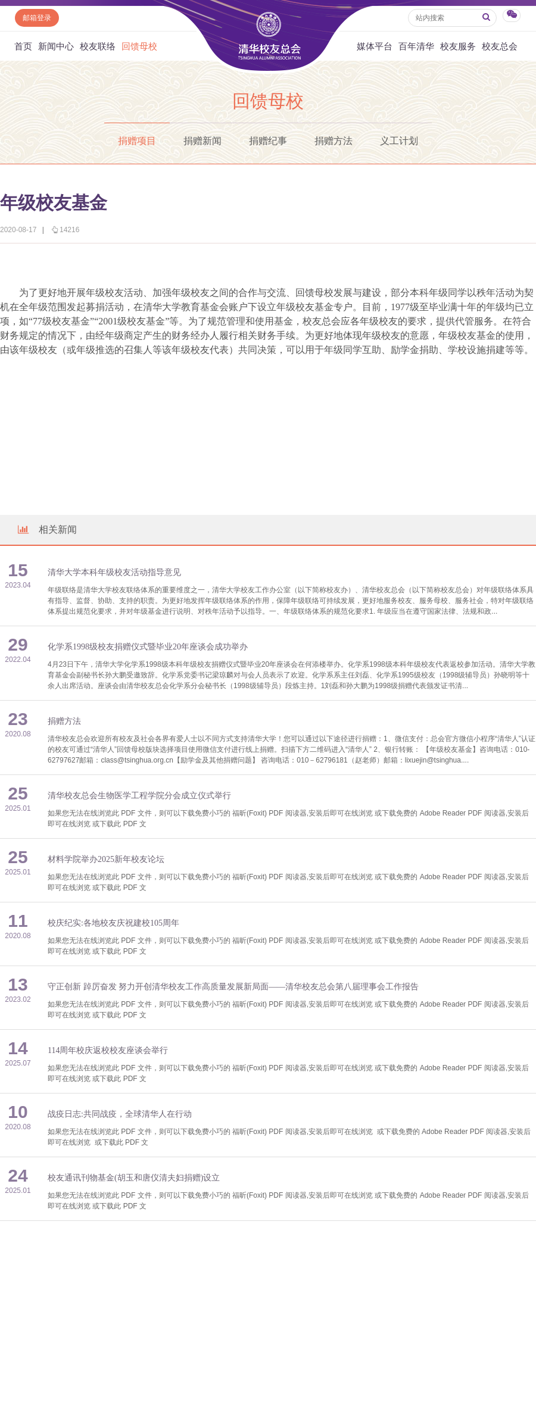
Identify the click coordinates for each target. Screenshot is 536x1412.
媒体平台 (374, 46)
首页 (23, 46)
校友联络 (98, 46)
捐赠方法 (333, 141)
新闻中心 (56, 46)
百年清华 (416, 46)
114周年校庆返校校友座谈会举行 (108, 1050)
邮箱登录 (37, 18)
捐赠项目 (137, 141)
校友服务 (458, 46)
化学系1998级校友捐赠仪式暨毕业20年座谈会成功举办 (148, 646)
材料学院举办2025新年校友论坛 (106, 859)
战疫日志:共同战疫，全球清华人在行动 (120, 1114)
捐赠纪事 (268, 141)
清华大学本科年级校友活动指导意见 (114, 572)
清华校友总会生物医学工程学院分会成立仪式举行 (139, 795)
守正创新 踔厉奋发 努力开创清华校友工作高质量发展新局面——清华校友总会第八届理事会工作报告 (233, 986)
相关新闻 (46, 529)
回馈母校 (139, 46)
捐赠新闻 (202, 141)
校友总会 (500, 46)
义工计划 (399, 141)
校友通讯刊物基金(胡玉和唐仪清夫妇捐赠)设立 (134, 1177)
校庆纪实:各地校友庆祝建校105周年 (113, 923)
